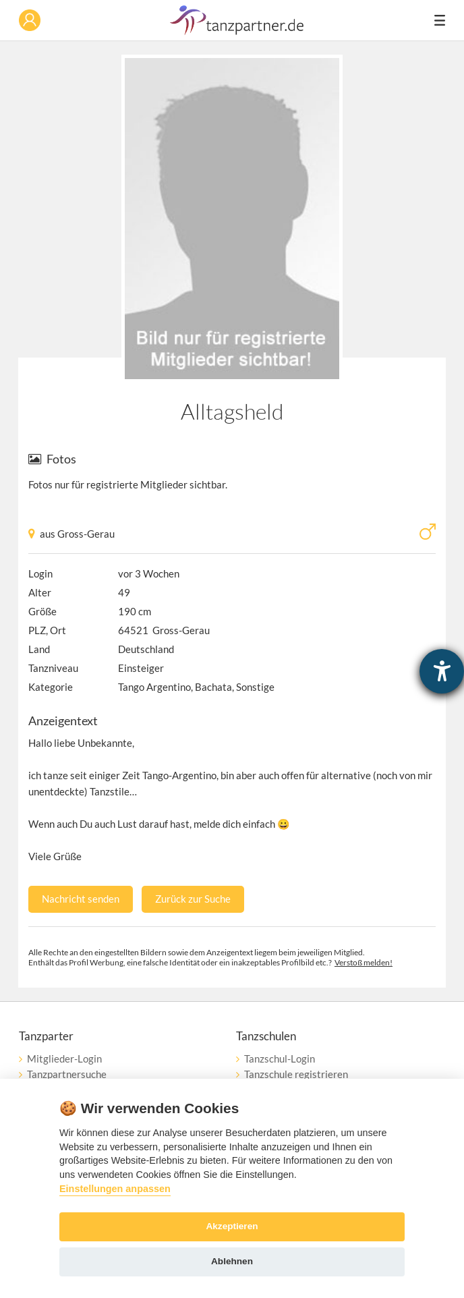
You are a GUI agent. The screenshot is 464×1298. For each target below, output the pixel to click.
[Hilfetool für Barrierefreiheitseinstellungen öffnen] (441, 671)
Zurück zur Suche (193, 899)
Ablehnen (232, 1261)
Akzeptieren (232, 1226)
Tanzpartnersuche (67, 1074)
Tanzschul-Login (279, 1058)
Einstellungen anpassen (115, 1188)
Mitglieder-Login (64, 1058)
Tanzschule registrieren (296, 1074)
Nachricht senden (80, 899)
